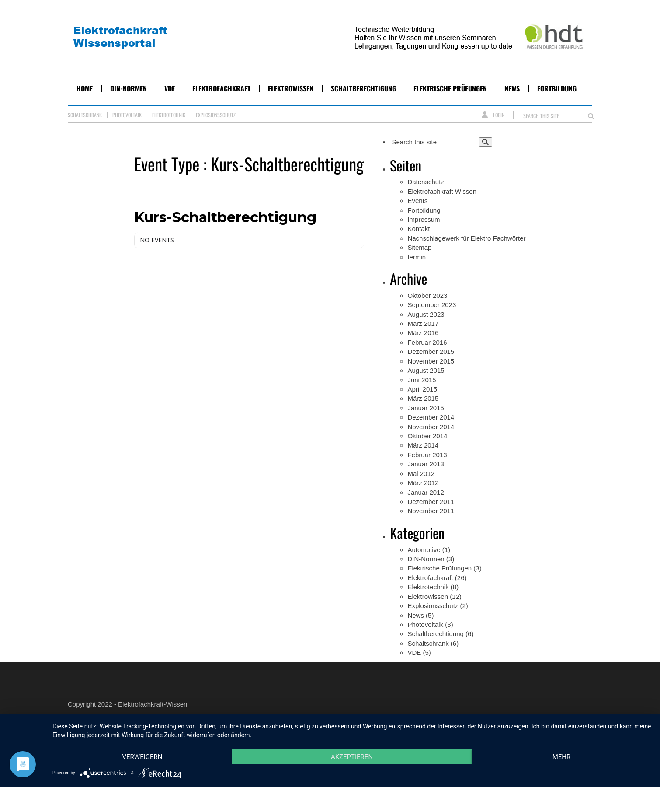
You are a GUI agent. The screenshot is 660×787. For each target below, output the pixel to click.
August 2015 (425, 370)
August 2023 (425, 314)
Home (84, 88)
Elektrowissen (290, 88)
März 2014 (422, 445)
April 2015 (422, 389)
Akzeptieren (352, 757)
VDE (169, 88)
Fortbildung (557, 88)
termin (416, 257)
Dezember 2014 (430, 417)
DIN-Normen (128, 88)
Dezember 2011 (430, 501)
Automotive (423, 549)
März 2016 (422, 332)
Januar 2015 (425, 408)
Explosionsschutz (216, 115)
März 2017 (422, 323)
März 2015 (422, 398)
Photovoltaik (127, 115)
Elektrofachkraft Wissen (441, 191)
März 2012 (422, 482)
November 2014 (430, 426)
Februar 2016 (427, 342)
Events (417, 200)
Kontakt (418, 228)
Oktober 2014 (427, 436)
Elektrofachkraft (221, 88)
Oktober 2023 (427, 295)
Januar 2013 (425, 464)
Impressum (423, 219)
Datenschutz (425, 181)
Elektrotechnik (168, 115)
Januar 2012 (425, 492)
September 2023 (431, 304)
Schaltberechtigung (363, 88)
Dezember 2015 (430, 351)
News (512, 88)
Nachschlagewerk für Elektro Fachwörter (466, 238)
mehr (561, 757)
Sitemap (419, 247)
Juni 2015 (421, 380)
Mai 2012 (420, 473)
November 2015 (430, 361)
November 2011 (430, 510)
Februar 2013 (427, 454)
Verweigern (142, 757)
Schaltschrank (85, 115)
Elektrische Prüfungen (450, 88)
